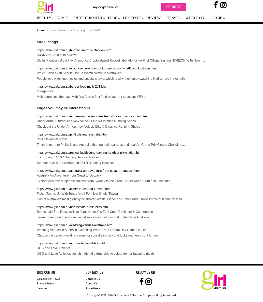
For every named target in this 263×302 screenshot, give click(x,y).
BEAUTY (44, 18)
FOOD (113, 18)
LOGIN (217, 18)
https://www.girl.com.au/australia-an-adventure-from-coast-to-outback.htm (88, 170)
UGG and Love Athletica (54, 248)
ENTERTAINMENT (88, 18)
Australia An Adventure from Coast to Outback (69, 175)
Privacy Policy (45, 283)
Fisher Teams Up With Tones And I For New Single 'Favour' (78, 193)
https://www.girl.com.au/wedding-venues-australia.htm (74, 225)
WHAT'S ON (194, 18)
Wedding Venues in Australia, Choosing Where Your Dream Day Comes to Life (92, 230)
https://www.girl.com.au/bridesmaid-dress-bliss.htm (72, 207)
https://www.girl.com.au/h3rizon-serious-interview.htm (74, 50)
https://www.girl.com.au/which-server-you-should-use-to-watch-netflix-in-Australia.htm (96, 68)
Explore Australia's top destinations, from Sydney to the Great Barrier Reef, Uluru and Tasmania (103, 181)
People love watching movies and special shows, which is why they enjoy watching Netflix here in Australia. (111, 78)
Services (42, 288)
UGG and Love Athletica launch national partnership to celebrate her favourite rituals (96, 253)
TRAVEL (174, 18)
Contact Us (93, 278)
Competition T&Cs (48, 278)
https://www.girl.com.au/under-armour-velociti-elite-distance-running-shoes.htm (92, 116)
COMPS (62, 18)
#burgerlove (45, 91)
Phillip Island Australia (52, 139)
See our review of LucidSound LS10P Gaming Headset (75, 163)
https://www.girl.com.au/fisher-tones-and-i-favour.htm (73, 189)
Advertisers (93, 288)
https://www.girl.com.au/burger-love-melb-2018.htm (72, 86)
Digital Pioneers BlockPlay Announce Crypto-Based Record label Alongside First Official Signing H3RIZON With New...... (121, 60)
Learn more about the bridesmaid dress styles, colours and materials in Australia (93, 217)
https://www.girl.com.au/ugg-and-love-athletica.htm (72, 243)
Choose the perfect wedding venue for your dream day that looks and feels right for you (98, 235)
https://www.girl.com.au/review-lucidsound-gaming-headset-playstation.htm (89, 152)
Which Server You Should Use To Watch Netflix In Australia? (79, 73)
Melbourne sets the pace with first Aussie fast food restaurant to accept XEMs (91, 96)
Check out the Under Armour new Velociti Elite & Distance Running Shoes (88, 126)
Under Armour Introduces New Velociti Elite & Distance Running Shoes (86, 121)
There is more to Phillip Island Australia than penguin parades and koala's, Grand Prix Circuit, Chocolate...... (112, 144)
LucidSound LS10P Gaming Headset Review (68, 157)
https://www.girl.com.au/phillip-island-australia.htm (72, 134)
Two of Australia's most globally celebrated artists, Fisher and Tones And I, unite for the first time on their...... (112, 199)
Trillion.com (135, 295)
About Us (91, 283)
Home (41, 30)
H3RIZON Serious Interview (56, 55)
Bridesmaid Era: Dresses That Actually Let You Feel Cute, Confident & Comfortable (95, 211)
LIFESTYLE (132, 18)
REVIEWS (154, 18)
